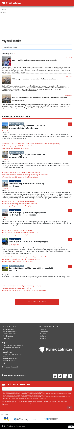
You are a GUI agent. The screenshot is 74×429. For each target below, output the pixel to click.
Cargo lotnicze (8, 352)
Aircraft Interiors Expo (10, 359)
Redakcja (43, 334)
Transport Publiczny (9, 334)
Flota (4, 350)
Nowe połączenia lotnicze (11, 348)
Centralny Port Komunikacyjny (13, 345)
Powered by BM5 (21, 426)
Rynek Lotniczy (8, 336)
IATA (4, 363)
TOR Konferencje (45, 332)
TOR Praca (6, 338)
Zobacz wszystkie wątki (10, 367)
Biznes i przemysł (14, 181)
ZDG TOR (43, 329)
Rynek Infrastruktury (10, 332)
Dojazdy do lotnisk (9, 361)
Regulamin (43, 338)
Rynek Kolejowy (8, 329)
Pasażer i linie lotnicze (16, 123)
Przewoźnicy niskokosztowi (12, 354)
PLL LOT (5, 356)
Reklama (43, 336)
